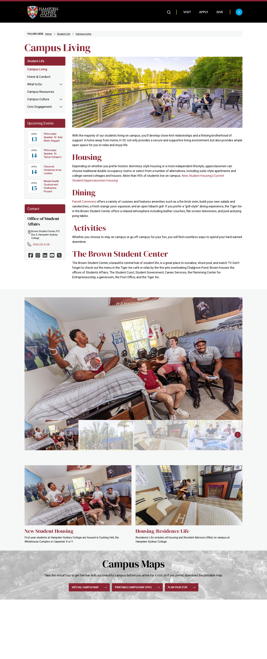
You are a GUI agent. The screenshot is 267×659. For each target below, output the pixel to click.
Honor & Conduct (38, 77)
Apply (203, 12)
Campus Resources (40, 91)
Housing (87, 157)
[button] (238, 354)
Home (48, 34)
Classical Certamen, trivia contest (52, 170)
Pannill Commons (84, 201)
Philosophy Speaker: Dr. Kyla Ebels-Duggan (53, 137)
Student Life (63, 34)
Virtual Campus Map (89, 587)
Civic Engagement (39, 106)
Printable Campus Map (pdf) (137, 587)
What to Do (34, 84)
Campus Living (83, 34)
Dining (84, 192)
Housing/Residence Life (162, 531)
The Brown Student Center (120, 253)
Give (219, 12)
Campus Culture (38, 99)
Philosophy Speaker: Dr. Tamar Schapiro (53, 153)
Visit (187, 12)
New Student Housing (197, 175)
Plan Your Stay (181, 587)
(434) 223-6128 (41, 244)
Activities (89, 227)
